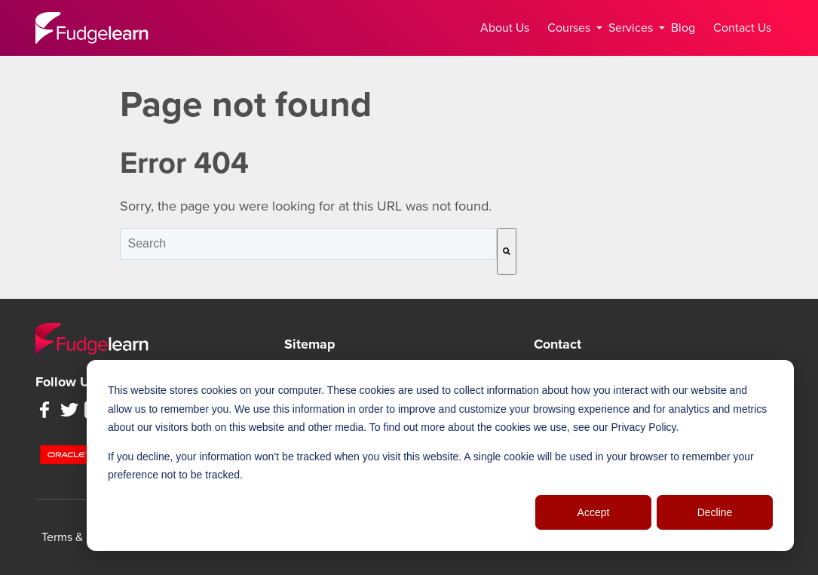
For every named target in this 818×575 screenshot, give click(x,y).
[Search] (506, 251)
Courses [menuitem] (571, 27)
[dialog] (440, 455)
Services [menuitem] (633, 27)
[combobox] (308, 244)
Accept (594, 512)
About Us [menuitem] (504, 27)
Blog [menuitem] (683, 27)
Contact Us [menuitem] (742, 27)
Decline (715, 512)
